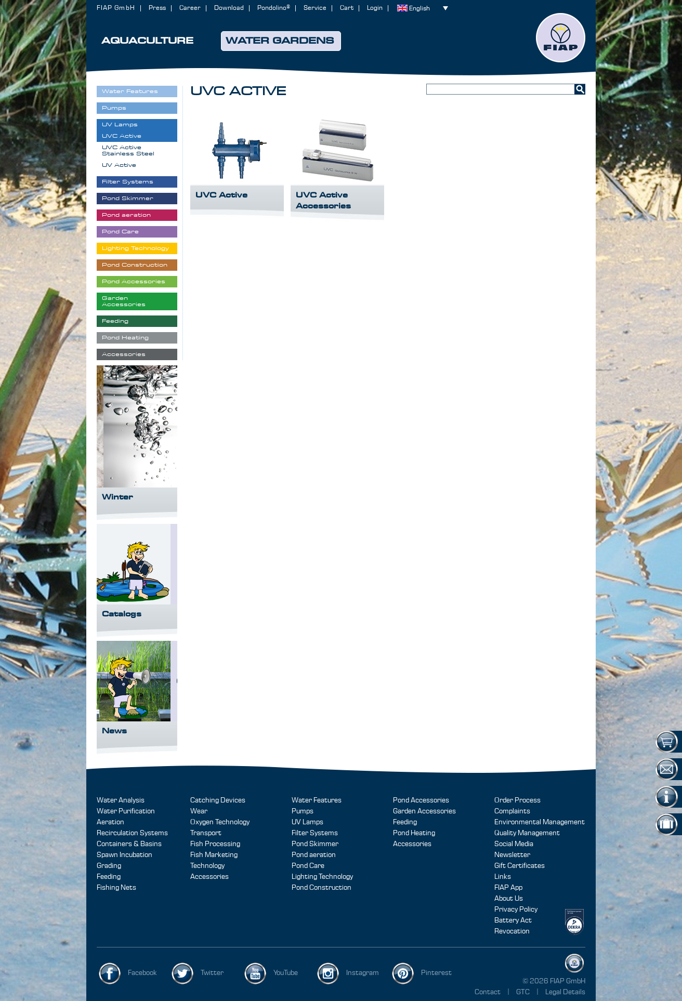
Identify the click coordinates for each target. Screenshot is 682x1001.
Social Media (513, 844)
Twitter (212, 973)
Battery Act (513, 920)
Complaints (512, 811)
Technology (207, 866)
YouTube (285, 973)
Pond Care (308, 866)
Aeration (110, 822)
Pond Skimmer (315, 844)
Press (157, 8)
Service (315, 8)
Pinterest (436, 973)
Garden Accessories (424, 811)
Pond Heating (414, 833)
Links (502, 877)
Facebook (142, 973)
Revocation (512, 931)
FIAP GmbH (116, 8)
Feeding (109, 877)
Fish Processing (215, 844)
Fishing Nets (116, 888)
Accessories (209, 877)
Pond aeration (314, 855)
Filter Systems (315, 833)
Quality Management (527, 833)
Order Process (517, 800)
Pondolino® (273, 8)
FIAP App (508, 888)
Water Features (317, 800)
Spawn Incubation (124, 855)
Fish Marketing (214, 855)
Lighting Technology (322, 877)
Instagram (362, 973)
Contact (488, 992)
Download (229, 8)
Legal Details (565, 992)
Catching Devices (217, 800)
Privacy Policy (515, 909)
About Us (508, 898)
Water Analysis (121, 800)
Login (375, 8)
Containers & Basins (129, 844)
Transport (205, 833)
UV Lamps (307, 822)
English (419, 8)
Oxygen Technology (220, 822)
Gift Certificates (519, 866)
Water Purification (126, 811)
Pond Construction (321, 888)
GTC (523, 992)
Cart (346, 8)
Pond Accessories (421, 800)
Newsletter (512, 855)
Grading (109, 866)
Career (190, 8)
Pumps (302, 811)
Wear (198, 811)
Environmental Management (539, 822)
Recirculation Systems (132, 833)
